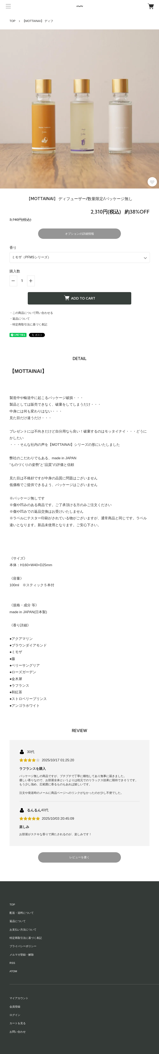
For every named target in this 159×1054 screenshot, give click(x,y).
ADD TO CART (79, 298)
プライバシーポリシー (23, 946)
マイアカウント (19, 998)
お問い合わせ (18, 1031)
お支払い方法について (23, 929)
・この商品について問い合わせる (31, 312)
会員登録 (15, 1006)
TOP (13, 21)
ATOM (13, 971)
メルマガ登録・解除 (22, 954)
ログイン (15, 1015)
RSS (12, 963)
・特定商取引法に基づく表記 (28, 324)
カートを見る (18, 1023)
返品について (18, 921)
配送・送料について (22, 912)
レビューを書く (79, 857)
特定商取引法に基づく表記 (26, 937)
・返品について (20, 318)
